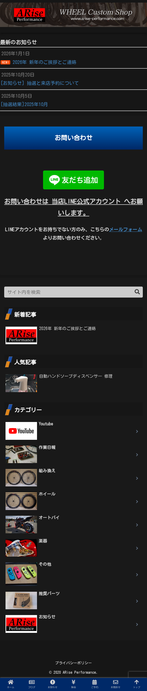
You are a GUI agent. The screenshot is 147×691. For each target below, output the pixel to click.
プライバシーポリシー (73, 663)
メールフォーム (125, 229)
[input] (73, 292)
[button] (137, 292)
